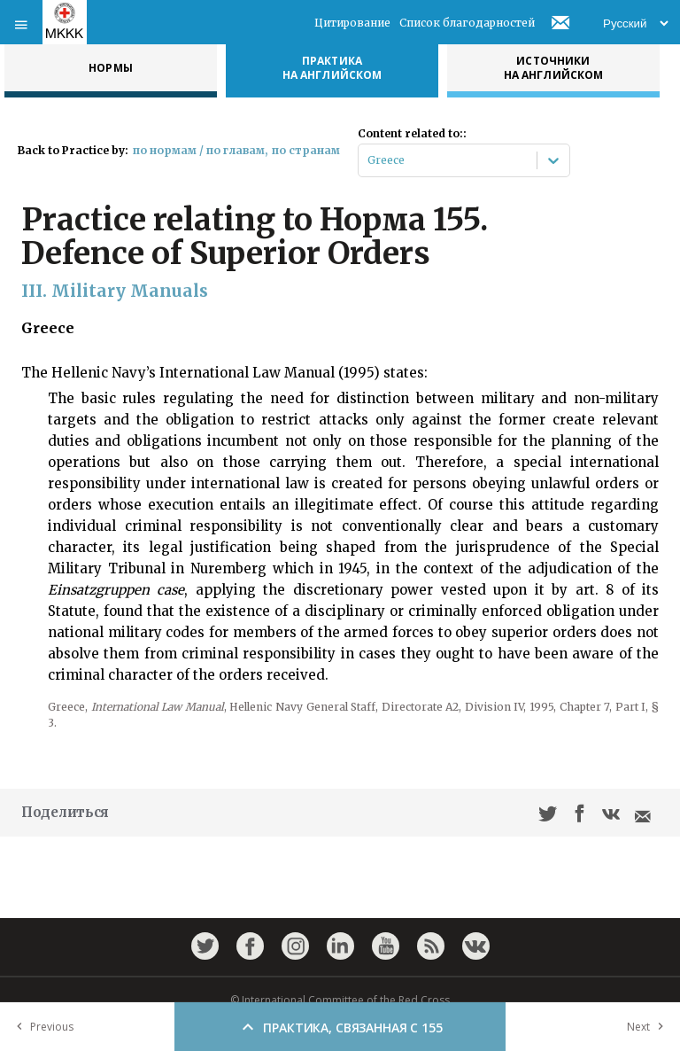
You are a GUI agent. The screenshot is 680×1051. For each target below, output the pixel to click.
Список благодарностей (467, 22)
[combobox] (368, 160)
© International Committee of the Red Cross (340, 1000)
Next (649, 1026)
